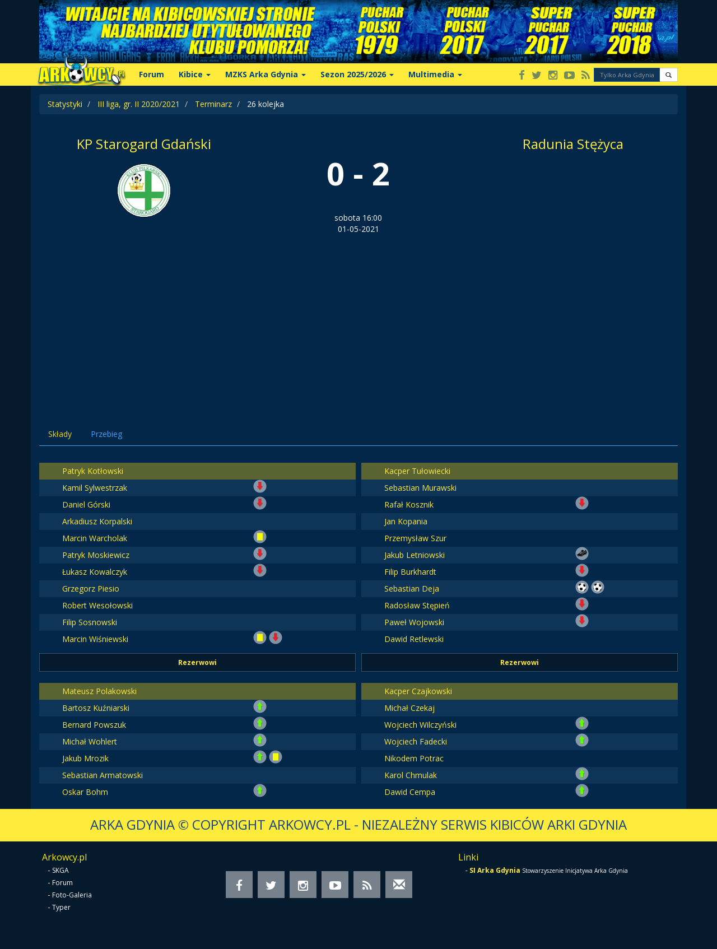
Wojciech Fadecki (415, 741)
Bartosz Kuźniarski (95, 708)
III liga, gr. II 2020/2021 (138, 104)
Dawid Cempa (409, 792)
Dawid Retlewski (414, 639)
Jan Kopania (405, 521)
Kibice (195, 74)
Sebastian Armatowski (102, 775)
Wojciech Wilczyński (420, 724)
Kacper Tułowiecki (417, 471)
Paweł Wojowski (414, 622)
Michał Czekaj (409, 708)
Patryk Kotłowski (92, 471)
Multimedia (435, 74)
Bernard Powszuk (94, 724)
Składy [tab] (60, 434)
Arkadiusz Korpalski (97, 521)
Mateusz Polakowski (99, 691)
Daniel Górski (86, 504)
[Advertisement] (358, 318)
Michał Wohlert (89, 741)
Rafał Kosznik (409, 504)
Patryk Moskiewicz (95, 555)
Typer (61, 907)
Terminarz (213, 104)
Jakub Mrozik (85, 758)
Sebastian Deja (411, 588)
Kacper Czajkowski (418, 691)
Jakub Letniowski (414, 555)
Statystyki (65, 104)
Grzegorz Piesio (90, 588)
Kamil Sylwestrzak (94, 487)
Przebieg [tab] (106, 434)
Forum (151, 74)
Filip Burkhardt (410, 571)
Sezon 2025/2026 (357, 74)
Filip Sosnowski (89, 622)
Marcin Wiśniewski (95, 639)
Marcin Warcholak (94, 538)
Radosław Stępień (417, 605)
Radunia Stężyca (573, 143)
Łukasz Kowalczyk (94, 571)
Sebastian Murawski (420, 487)
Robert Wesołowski (97, 605)
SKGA (60, 870)
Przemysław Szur (415, 538)
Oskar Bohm (85, 792)
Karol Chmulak (410, 775)
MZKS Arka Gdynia (265, 74)
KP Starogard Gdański (144, 143)
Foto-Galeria (72, 895)
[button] (668, 75)
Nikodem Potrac (414, 758)
